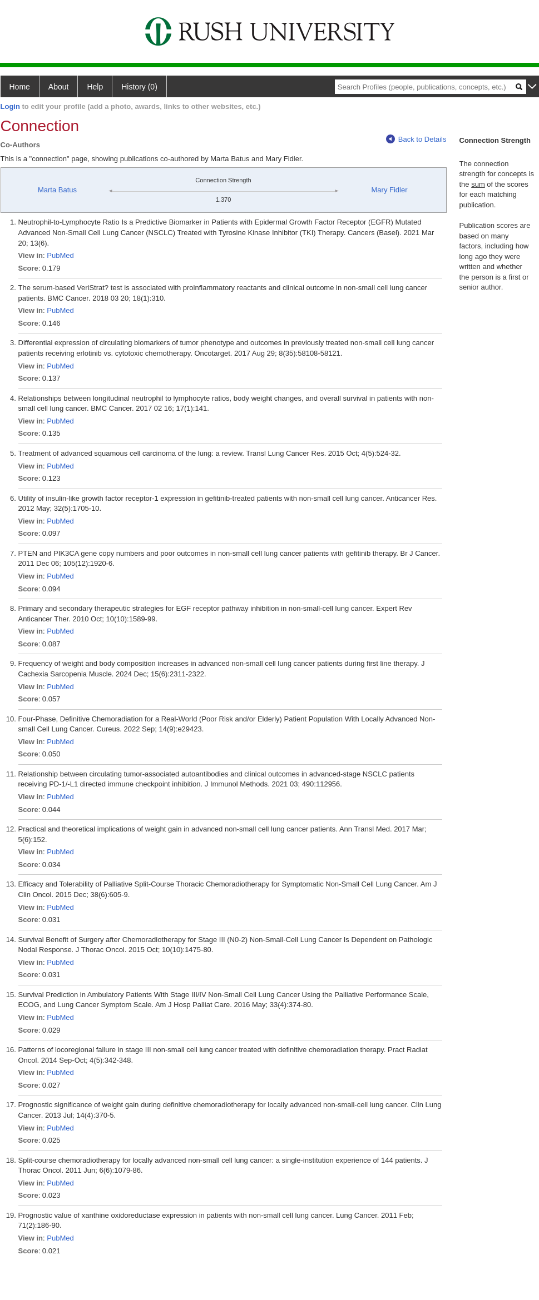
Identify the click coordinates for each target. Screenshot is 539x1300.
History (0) (139, 86)
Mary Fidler (390, 190)
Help (95, 86)
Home (19, 86)
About (58, 86)
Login (10, 106)
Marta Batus (57, 190)
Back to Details (416, 139)
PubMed (60, 255)
